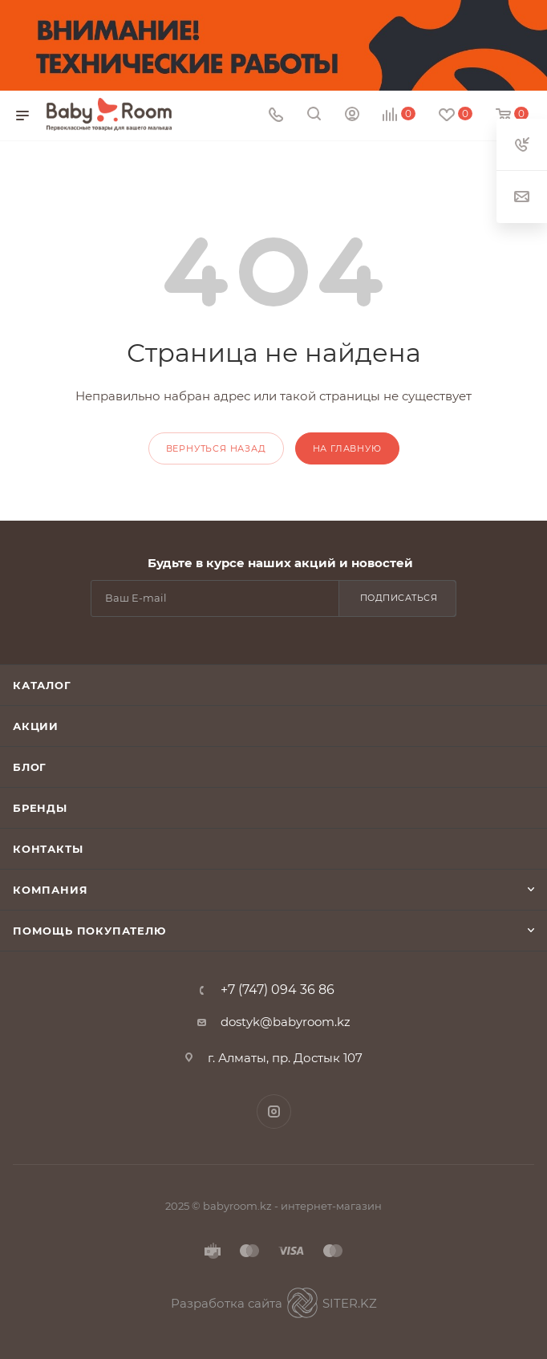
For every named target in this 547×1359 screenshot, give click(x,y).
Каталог (42, 685)
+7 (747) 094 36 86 (277, 990)
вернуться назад (216, 448)
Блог (30, 767)
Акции (36, 726)
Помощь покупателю (89, 930)
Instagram (274, 1111)
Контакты (48, 848)
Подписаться (399, 597)
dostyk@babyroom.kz (285, 1021)
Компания (50, 889)
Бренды (40, 807)
